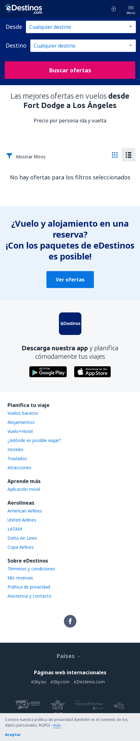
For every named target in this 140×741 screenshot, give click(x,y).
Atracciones (19, 468)
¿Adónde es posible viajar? (34, 440)
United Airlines (21, 520)
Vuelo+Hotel (20, 431)
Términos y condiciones (31, 569)
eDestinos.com (89, 682)
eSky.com (60, 682)
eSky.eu (38, 682)
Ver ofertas (70, 279)
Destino (16, 45)
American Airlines (24, 511)
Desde (14, 26)
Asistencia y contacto (29, 596)
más (57, 725)
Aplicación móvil (23, 489)
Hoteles (15, 449)
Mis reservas (20, 578)
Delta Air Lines (22, 538)
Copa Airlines (20, 547)
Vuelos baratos (22, 413)
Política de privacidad (28, 587)
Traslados (17, 458)
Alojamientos (21, 422)
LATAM (14, 529)
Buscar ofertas (70, 70)
